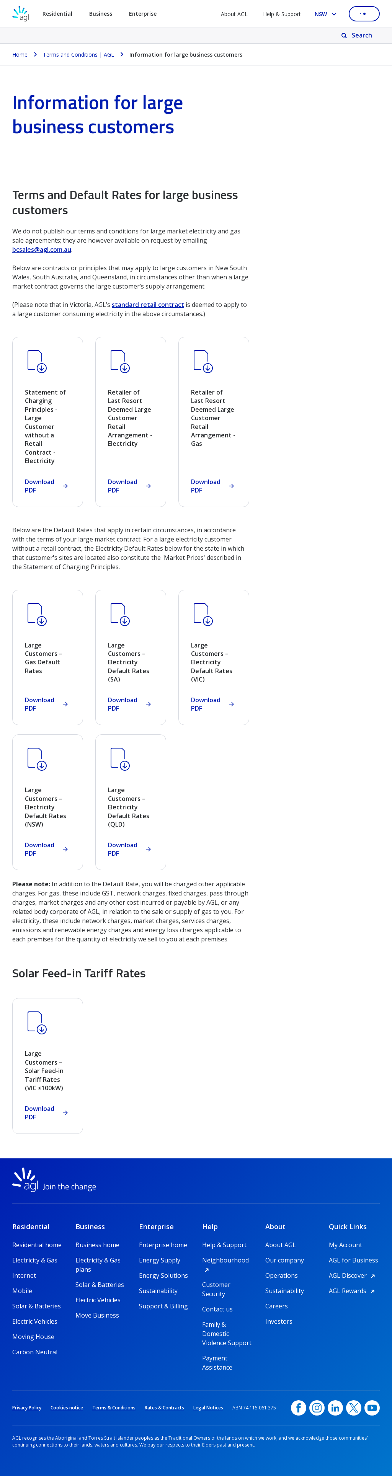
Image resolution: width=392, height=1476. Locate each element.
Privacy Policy (26, 1407)
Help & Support (282, 14)
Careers (276, 1306)
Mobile (22, 1291)
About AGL (234, 14)
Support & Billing (163, 1306)
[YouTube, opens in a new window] (372, 1408)
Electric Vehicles (34, 1321)
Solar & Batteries (36, 1306)
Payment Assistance (217, 1358)
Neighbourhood (227, 1260)
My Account (345, 1245)
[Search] (357, 35)
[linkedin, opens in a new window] (335, 1408)
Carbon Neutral (34, 1352)
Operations (281, 1275)
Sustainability (158, 1291)
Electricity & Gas (34, 1260)
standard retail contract (148, 304)
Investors (278, 1321)
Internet (24, 1275)
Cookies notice (67, 1407)
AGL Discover (353, 1275)
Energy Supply (159, 1260)
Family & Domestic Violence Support (227, 1324)
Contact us (217, 1309)
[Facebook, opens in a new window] (298, 1408)
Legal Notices (208, 1407)
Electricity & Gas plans (98, 1260)
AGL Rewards (353, 1290)
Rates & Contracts (164, 1407)
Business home (97, 1245)
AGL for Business (353, 1260)
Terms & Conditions (114, 1407)
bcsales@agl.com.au (41, 249)
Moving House (33, 1336)
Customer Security (216, 1284)
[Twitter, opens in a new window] (353, 1408)
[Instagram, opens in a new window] (317, 1408)
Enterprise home (163, 1245)
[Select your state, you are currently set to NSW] (327, 14)
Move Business (97, 1315)
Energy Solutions (163, 1275)
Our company (284, 1260)
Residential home (37, 1245)
